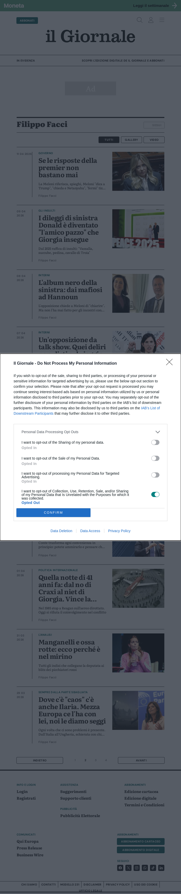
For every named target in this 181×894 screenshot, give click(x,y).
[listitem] (90, 432)
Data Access (90, 531)
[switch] (155, 442)
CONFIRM (53, 512)
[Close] (171, 364)
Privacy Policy (119, 531)
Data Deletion (61, 531)
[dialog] (90, 447)
